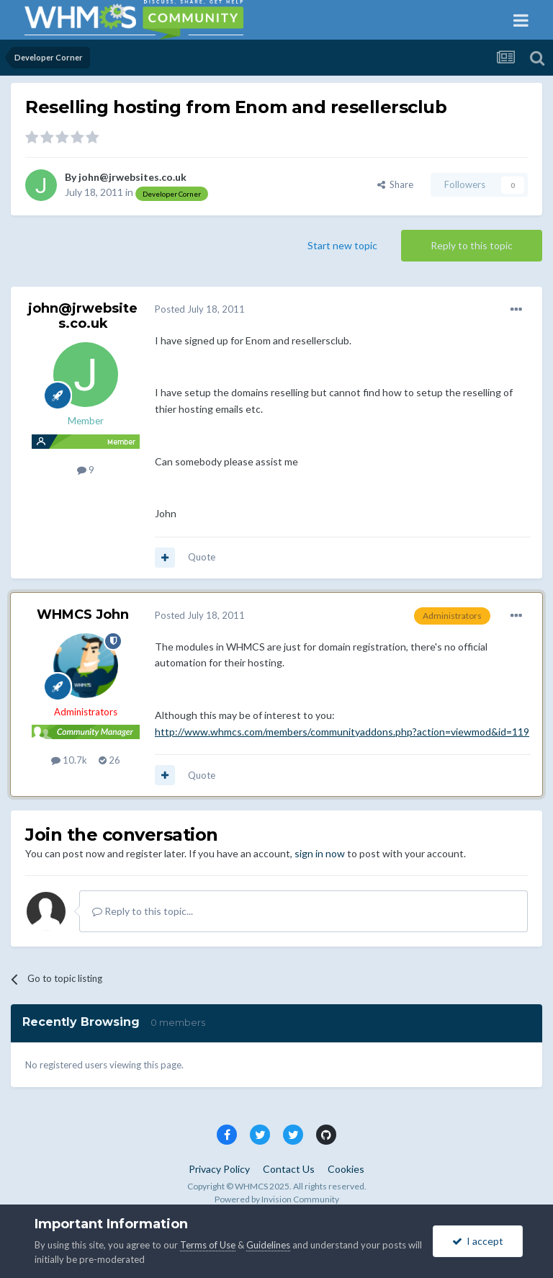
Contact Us (289, 1169)
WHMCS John (83, 614)
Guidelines (268, 1245)
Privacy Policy (219, 1169)
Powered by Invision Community (277, 1199)
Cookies (346, 1169)
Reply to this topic (472, 245)
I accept (477, 1241)
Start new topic (342, 245)
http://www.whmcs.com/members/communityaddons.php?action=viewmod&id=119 (342, 731)
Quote (201, 557)
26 (109, 760)
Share (395, 184)
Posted (200, 309)
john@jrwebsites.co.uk (132, 177)
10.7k (69, 760)
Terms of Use (207, 1245)
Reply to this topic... (142, 911)
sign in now (320, 853)
